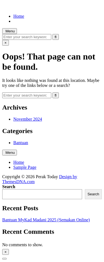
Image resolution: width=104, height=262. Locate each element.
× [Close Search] (5, 43)
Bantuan (20, 142)
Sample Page (24, 167)
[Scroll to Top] (4, 259)
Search (8, 186)
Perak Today (13, 6)
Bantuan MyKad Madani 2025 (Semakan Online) (46, 219)
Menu (9, 31)
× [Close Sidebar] (5, 252)
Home (18, 16)
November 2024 (27, 119)
